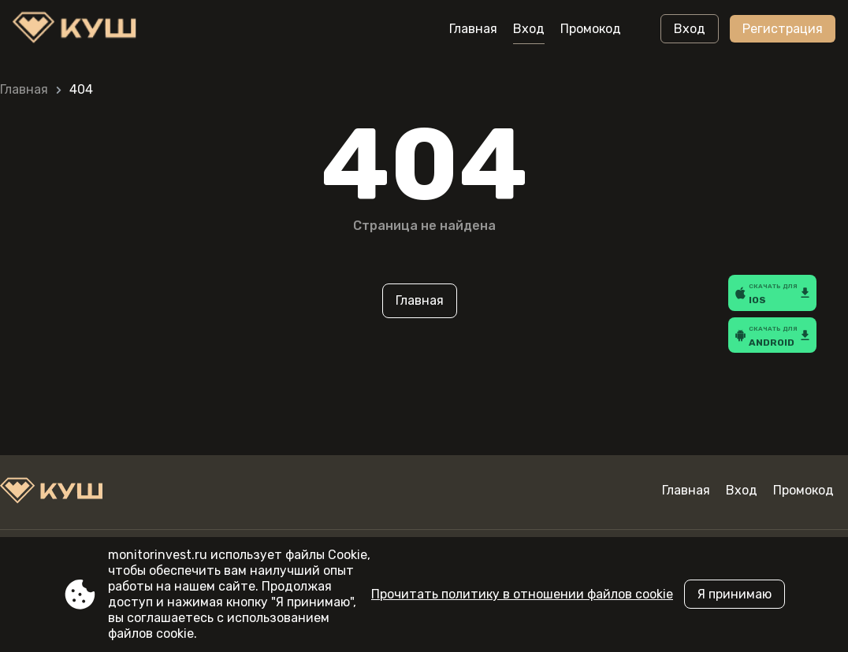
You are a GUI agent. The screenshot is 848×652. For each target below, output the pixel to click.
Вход (529, 28)
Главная (473, 28)
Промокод (590, 28)
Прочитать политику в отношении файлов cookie (522, 594)
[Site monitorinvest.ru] (78, 29)
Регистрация (782, 28)
